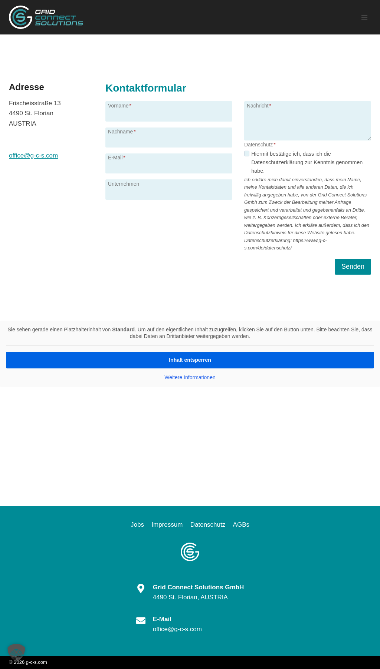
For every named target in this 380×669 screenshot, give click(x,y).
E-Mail (116, 157)
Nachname (122, 132)
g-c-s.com (36, 662)
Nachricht (259, 106)
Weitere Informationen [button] (189, 377)
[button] (16, 652)
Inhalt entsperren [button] (190, 360)
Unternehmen (123, 184)
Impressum (167, 524)
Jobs (137, 524)
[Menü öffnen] (364, 17)
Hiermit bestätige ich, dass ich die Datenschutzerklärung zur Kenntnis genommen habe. (307, 162)
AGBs (241, 524)
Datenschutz (208, 524)
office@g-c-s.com (33, 155)
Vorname (119, 106)
